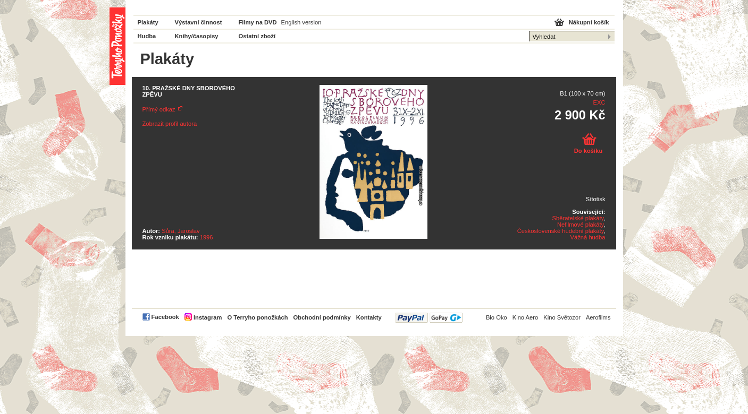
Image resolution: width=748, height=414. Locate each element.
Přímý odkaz (158, 109)
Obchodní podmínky (322, 317)
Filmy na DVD (258, 22)
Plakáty (148, 22)
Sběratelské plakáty (578, 218)
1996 (206, 237)
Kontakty (369, 317)
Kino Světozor (562, 317)
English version (301, 22)
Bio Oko (496, 317)
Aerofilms (598, 317)
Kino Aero (525, 317)
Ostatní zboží (257, 36)
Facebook (165, 317)
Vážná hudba (588, 237)
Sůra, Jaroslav (181, 231)
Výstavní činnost (198, 22)
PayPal (429, 318)
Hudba (147, 36)
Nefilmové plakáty (580, 224)
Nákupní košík (589, 22)
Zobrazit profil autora (169, 123)
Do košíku (588, 151)
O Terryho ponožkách (257, 317)
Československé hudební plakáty (560, 231)
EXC (599, 102)
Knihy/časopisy (196, 36)
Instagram (208, 317)
